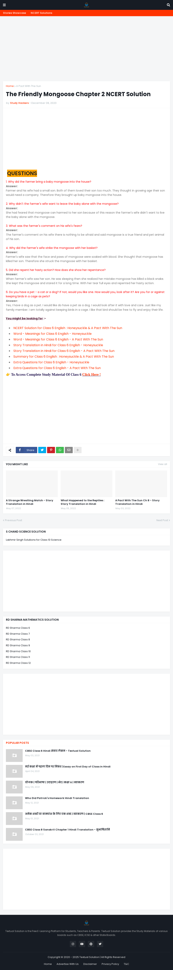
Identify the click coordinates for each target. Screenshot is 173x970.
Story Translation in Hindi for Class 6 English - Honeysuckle (58, 345)
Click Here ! (91, 375)
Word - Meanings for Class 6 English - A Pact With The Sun (58, 339)
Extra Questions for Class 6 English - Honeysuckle (51, 362)
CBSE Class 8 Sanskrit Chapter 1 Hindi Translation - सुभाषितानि (67, 829)
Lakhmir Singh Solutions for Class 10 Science (33, 540)
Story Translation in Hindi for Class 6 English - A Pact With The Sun (63, 351)
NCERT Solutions (41, 13)
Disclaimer (90, 964)
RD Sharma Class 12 (18, 663)
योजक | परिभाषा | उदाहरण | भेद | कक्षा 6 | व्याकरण (54, 782)
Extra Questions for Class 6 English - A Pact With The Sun (57, 368)
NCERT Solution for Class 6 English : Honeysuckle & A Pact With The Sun (67, 328)
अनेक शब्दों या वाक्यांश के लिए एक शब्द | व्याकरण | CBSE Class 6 (64, 814)
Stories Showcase (14, 13)
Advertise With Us (68, 964)
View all (162, 464)
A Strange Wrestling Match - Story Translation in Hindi (29, 502)
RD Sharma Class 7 (18, 634)
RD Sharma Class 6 (18, 628)
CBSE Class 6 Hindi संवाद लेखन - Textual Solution (58, 751)
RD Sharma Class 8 (18, 639)
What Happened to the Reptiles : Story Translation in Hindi (82, 502)
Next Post (162, 520)
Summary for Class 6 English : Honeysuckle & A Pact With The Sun (63, 356)
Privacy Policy (110, 964)
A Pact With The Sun (28, 86)
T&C (126, 964)
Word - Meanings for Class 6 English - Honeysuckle (52, 333)
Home (10, 86)
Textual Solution (89, 957)
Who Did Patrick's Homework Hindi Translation (57, 798)
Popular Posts (17, 743)
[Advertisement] (86, 48)
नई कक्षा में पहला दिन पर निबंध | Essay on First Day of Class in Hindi (68, 766)
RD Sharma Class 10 (18, 651)
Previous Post (13, 520)
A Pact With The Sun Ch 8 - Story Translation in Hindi (137, 502)
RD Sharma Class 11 (18, 657)
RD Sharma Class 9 (18, 645)
